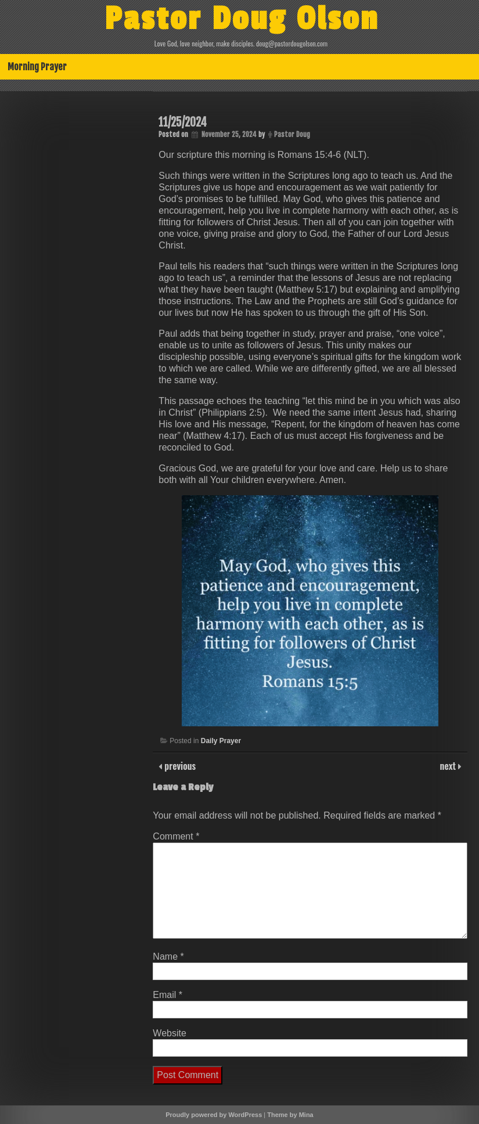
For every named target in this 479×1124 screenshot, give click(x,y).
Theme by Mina (290, 1114)
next (449, 766)
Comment (176, 836)
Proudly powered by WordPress (213, 1114)
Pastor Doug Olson (242, 19)
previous (179, 766)
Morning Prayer (37, 67)
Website (169, 1033)
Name (168, 956)
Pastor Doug (292, 134)
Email (167, 995)
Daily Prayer (221, 741)
